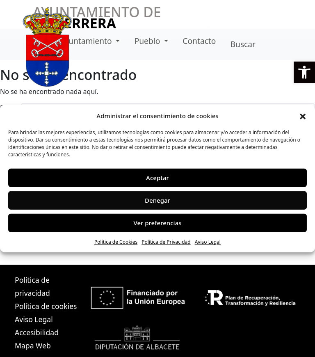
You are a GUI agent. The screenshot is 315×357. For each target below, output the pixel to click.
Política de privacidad (32, 286)
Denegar (157, 200)
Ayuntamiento (86, 40)
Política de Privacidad (166, 241)
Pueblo (148, 40)
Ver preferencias (157, 223)
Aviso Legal (208, 241)
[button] (304, 72)
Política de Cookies (115, 241)
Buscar (243, 44)
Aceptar (157, 178)
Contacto (199, 40)
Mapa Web (33, 345)
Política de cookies (46, 306)
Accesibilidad (37, 332)
